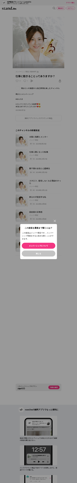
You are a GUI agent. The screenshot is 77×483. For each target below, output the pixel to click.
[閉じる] (55, 221)
